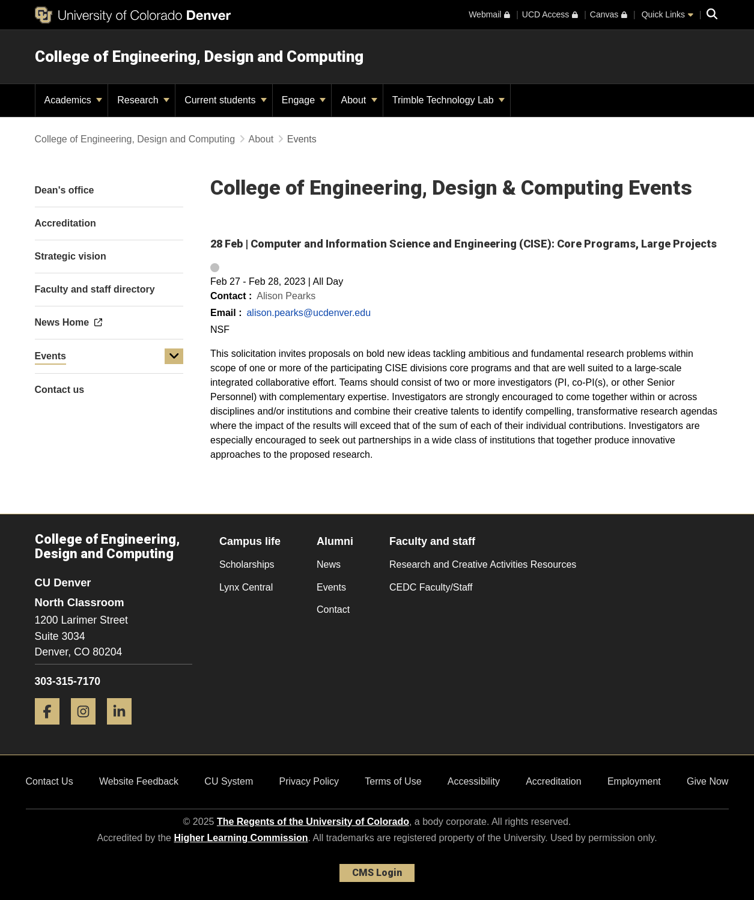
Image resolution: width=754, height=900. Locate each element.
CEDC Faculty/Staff (430, 587)
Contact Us (49, 781)
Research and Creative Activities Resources (482, 564)
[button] (174, 356)
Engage (304, 100)
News (329, 564)
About (359, 100)
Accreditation (554, 781)
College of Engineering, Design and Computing (199, 56)
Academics (73, 100)
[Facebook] (51, 729)
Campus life (250, 541)
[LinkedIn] (124, 729)
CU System (228, 781)
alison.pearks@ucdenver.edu (308, 313)
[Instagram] (88, 729)
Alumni (335, 541)
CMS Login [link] (377, 872)
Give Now (707, 781)
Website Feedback (138, 781)
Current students (225, 100)
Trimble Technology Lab (448, 100)
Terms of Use (393, 781)
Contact (333, 609)
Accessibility (474, 781)
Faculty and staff (432, 541)
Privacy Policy (309, 781)
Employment (634, 781)
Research (143, 100)
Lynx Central (246, 587)
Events (50, 356)
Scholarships (247, 564)
